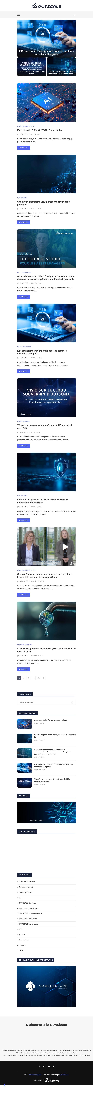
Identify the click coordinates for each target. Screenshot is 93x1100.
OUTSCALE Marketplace (28, 924)
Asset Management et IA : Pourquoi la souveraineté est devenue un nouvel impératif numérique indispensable (52, 751)
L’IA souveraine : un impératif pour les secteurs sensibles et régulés (53, 765)
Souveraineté (24, 940)
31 (39, 678)
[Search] (74, 14)
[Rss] (53, 1066)
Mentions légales (35, 1075)
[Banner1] (46, 812)
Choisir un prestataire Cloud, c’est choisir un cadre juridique (55, 736)
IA (20, 898)
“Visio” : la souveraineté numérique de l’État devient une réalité (32, 71)
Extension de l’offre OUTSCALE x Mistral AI (40, 130)
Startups (22, 945)
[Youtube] (49, 1066)
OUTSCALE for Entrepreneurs (30, 913)
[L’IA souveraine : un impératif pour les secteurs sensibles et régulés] (46, 38)
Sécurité (22, 935)
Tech (21, 950)
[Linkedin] (44, 1066)
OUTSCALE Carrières (27, 903)
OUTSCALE (24, 134)
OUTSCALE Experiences (28, 908)
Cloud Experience (26, 892)
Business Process (26, 887)
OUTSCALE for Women (28, 919)
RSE (21, 929)
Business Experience (27, 882)
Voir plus (24, 148)
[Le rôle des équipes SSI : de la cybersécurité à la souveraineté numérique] (61, 66)
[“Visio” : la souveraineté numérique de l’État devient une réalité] (31, 66)
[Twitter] (39, 1066)
